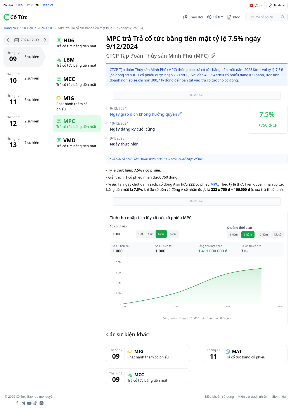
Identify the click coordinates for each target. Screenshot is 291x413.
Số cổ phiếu (118, 226)
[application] (197, 287)
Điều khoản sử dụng (219, 396)
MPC (214, 184)
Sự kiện (28, 28)
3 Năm (233, 234)
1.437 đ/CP (47, 5)
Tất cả (277, 234)
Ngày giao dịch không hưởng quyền (146, 114)
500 (150, 234)
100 (140, 234)
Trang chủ (10, 28)
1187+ (19, 5)
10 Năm (263, 234)
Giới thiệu (279, 396)
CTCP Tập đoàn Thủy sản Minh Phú (161, 55)
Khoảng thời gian (239, 227)
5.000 (173, 234)
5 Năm (248, 234)
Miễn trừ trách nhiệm (253, 396)
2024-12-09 (46, 28)
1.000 (161, 234)
